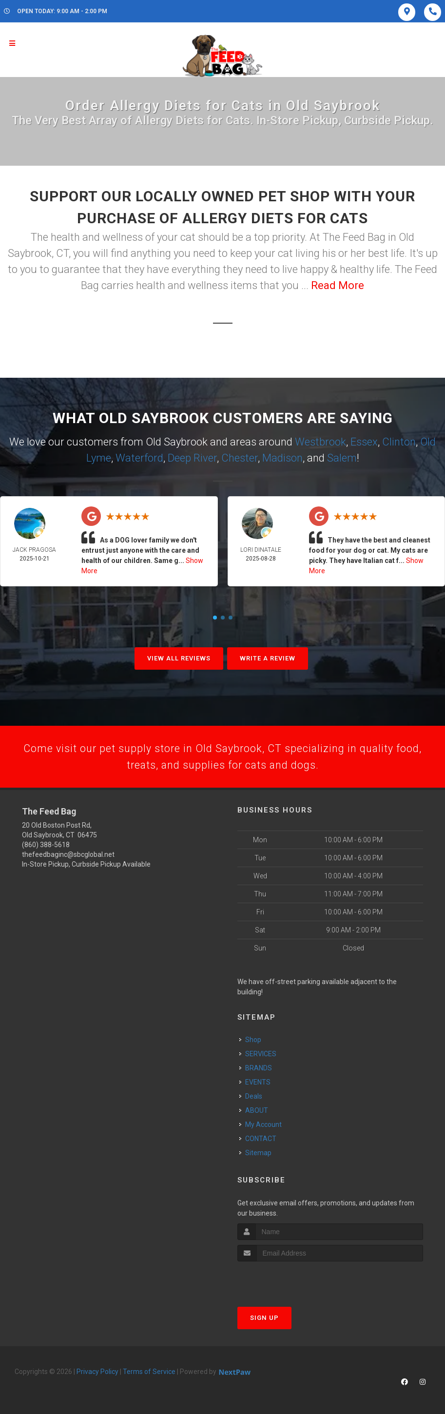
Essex (364, 442)
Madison (282, 458)
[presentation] (289, 1280)
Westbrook (320, 442)
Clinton (399, 442)
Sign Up (264, 1318)
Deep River (192, 458)
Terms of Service (149, 1372)
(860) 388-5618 (46, 846)
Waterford (139, 458)
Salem (342, 458)
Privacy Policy (97, 1372)
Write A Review (267, 658)
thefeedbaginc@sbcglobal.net (68, 856)
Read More (337, 285)
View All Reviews (179, 658)
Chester (239, 458)
